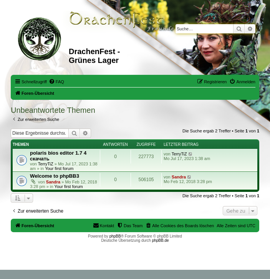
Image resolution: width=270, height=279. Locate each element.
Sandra (53, 182)
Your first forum (59, 168)
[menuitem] (56, 81)
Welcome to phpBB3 (54, 176)
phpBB (115, 236)
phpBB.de (160, 240)
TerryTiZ (45, 164)
